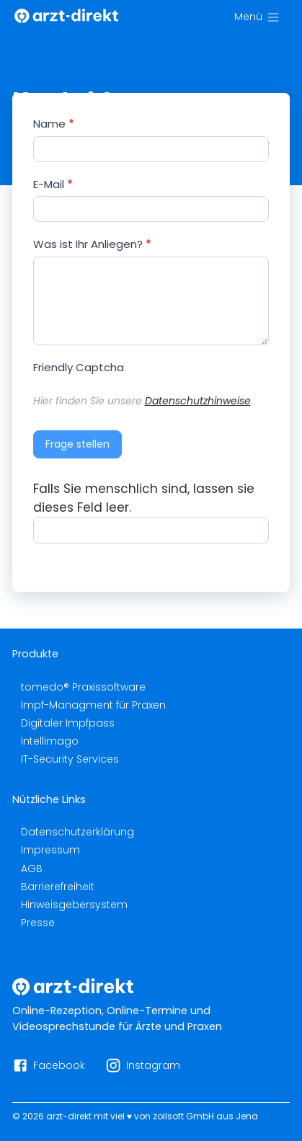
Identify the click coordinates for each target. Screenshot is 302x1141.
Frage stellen (77, 444)
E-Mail (53, 184)
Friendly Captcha (78, 367)
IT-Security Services (70, 759)
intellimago (50, 741)
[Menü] (257, 17)
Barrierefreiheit (57, 886)
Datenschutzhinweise (198, 401)
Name (53, 123)
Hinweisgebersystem (74, 904)
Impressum (50, 850)
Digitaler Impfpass (68, 723)
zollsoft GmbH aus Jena (205, 1116)
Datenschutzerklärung (77, 832)
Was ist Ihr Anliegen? (92, 244)
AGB (32, 868)
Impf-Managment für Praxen (93, 705)
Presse (38, 922)
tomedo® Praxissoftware (83, 687)
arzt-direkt (69, 1116)
